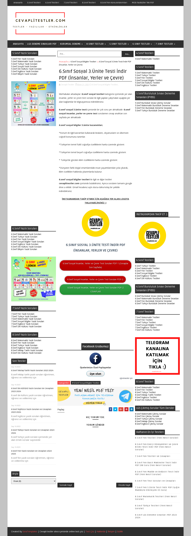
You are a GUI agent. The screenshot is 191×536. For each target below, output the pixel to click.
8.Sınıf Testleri (89, 2)
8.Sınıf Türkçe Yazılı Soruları (24, 345)
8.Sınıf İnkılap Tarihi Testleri (148, 394)
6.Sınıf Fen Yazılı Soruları (22, 239)
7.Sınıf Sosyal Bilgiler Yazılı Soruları (27, 321)
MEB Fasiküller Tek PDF (143, 2)
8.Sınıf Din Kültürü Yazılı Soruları (26, 352)
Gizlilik (120, 531)
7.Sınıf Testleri (70, 2)
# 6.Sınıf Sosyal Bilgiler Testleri (85, 382)
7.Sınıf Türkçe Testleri (145, 322)
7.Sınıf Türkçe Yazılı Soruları (24, 316)
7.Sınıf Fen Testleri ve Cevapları (152, 456)
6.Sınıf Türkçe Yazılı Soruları (24, 236)
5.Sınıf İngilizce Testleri (146, 85)
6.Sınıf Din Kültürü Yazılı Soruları (26, 246)
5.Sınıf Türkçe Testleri (145, 75)
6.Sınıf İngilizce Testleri (146, 275)
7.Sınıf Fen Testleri (144, 319)
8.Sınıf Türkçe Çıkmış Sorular (148, 418)
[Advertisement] (33, 177)
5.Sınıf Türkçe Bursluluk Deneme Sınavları (155, 110)
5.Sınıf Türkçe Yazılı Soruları (24, 63)
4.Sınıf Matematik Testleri (147, 58)
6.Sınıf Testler (141, 44)
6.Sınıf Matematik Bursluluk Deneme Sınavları (157, 298)
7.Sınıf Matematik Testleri (147, 317)
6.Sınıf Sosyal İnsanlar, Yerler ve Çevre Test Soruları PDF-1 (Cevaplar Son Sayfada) (95, 265)
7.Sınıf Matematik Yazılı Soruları (26, 318)
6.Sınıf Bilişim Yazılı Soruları (24, 249)
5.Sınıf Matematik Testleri (147, 72)
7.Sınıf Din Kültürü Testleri (147, 329)
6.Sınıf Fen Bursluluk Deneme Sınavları (153, 301)
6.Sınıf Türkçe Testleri (145, 265)
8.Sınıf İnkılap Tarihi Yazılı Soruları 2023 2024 (32, 370)
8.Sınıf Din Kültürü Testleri (147, 399)
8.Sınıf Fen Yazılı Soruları (22, 342)
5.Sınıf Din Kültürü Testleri (147, 82)
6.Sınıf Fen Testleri (144, 270)
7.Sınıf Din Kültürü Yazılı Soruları (26, 326)
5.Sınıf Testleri (34, 2)
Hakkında (101, 531)
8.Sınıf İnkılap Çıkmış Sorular (148, 421)
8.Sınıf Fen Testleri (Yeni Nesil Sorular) (156, 438)
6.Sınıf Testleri (52, 2)
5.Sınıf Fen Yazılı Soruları (22, 58)
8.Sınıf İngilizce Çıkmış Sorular (149, 423)
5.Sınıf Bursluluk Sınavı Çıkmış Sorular (153, 102)
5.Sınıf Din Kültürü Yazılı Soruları (26, 68)
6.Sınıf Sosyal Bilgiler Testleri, (105, 84)
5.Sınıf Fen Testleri (144, 77)
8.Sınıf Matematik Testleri (147, 387)
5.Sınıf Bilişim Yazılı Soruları (24, 73)
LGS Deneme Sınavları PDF (42, 44)
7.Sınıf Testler (164, 44)
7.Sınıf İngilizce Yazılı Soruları (24, 323)
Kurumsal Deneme (70, 44)
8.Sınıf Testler (95, 44)
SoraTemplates (30, 531)
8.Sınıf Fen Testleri (144, 389)
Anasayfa (18, 2)
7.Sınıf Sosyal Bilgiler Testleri (148, 324)
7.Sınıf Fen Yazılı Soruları (22, 313)
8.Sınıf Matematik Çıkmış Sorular (150, 413)
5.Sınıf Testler (118, 44)
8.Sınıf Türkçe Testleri (145, 392)
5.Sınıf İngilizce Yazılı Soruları (24, 71)
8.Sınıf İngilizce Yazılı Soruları (24, 347)
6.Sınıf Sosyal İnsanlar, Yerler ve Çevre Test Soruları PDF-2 (95, 279)
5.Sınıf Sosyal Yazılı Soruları (24, 66)
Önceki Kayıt (124, 485)
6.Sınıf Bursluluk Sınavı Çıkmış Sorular (153, 296)
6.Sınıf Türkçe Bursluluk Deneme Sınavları (155, 303)
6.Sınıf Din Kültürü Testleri (147, 278)
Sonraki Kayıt (66, 485)
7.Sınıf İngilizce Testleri (146, 327)
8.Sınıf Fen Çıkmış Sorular (147, 416)
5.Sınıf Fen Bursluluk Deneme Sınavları (153, 107)
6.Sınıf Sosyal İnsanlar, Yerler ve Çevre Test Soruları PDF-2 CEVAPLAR (96, 289)
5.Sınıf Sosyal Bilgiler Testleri (148, 80)
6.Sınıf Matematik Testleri (147, 268)
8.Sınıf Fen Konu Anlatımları (113, 2)
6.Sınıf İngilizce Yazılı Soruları (24, 244)
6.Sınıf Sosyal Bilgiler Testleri (83, 61)
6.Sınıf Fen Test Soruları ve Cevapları (155, 481)
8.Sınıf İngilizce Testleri (146, 397)
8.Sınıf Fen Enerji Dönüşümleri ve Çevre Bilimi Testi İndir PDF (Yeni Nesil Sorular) (156, 447)
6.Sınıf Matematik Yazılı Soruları (26, 234)
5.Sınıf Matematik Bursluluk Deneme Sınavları (157, 105)
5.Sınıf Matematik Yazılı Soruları (26, 61)
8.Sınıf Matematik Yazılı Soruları (26, 340)
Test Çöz (90, 531)
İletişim (111, 531)
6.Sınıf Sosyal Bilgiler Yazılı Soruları (27, 241)
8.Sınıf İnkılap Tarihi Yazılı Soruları (27, 350)
